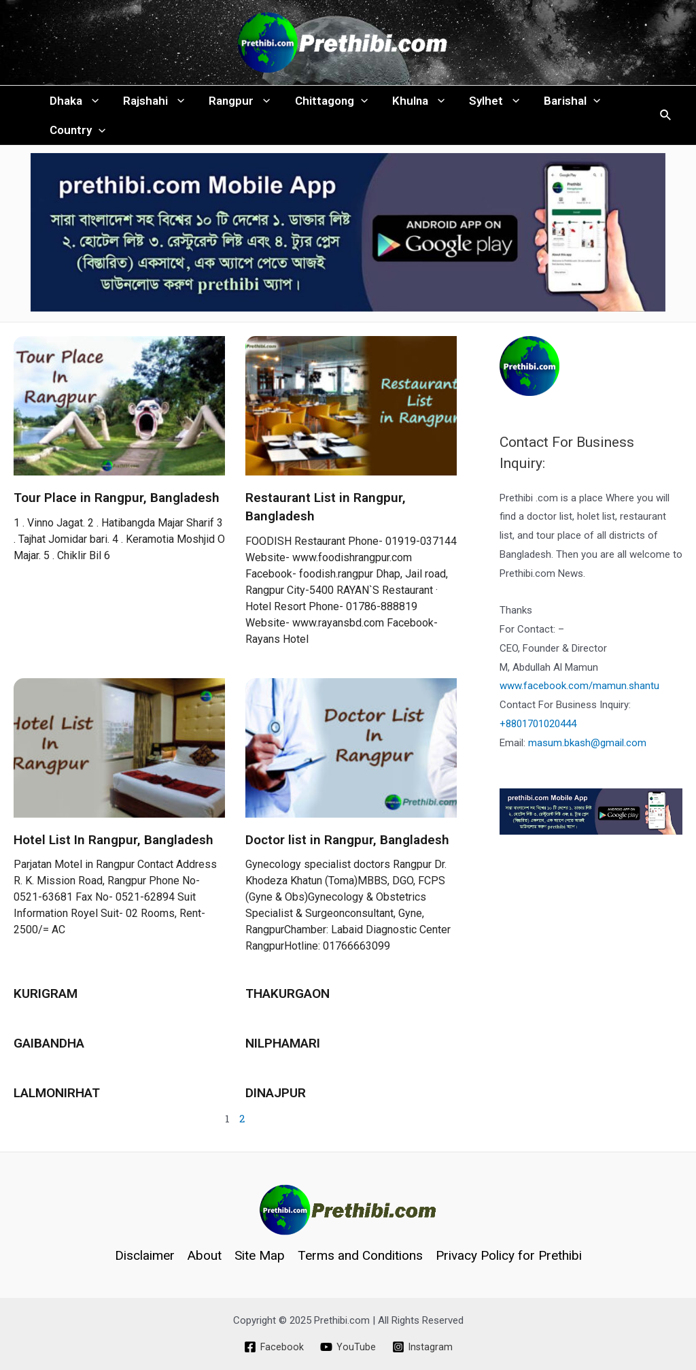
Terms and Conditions (360, 1255)
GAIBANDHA (49, 1052)
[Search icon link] (666, 120)
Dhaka (73, 103)
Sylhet (487, 103)
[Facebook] (273, 1347)
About (205, 1255)
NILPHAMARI (282, 1052)
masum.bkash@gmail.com (587, 752)
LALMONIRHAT (57, 1101)
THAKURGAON (287, 1003)
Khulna (412, 103)
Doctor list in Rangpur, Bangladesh (347, 848)
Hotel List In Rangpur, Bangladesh (113, 848)
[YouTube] (347, 1347)
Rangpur (235, 103)
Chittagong (326, 103)
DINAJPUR (275, 1101)
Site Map (259, 1255)
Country (77, 137)
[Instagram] (422, 1347)
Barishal (563, 103)
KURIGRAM (45, 1003)
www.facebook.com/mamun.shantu (579, 695)
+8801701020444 (538, 733)
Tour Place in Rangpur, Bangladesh (117, 507)
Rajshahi (151, 103)
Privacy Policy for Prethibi (509, 1255)
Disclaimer (145, 1255)
